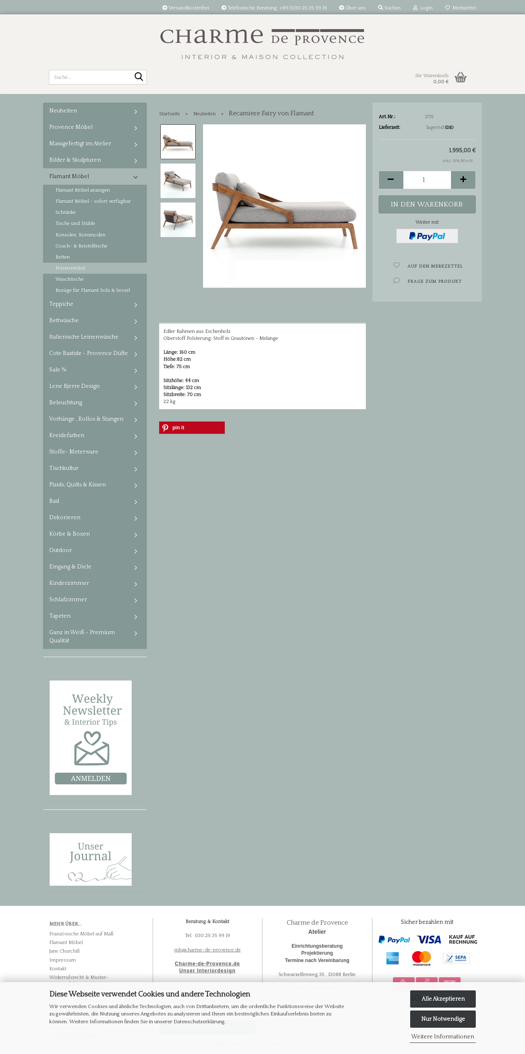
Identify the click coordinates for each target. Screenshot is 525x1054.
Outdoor (60, 550)
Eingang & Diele (70, 567)
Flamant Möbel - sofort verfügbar (93, 201)
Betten (62, 257)
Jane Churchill (64, 951)
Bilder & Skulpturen (75, 160)
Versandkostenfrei (185, 8)
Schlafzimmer (68, 599)
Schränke (65, 212)
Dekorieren (64, 517)
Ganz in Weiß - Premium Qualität (82, 636)
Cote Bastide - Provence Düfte (88, 353)
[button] (391, 180)
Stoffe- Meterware (73, 452)
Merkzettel (460, 8)
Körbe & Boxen (69, 534)
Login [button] (423, 8)
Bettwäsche (64, 320)
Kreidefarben (66, 435)
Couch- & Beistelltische (81, 246)
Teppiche (61, 304)
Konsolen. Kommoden (80, 235)
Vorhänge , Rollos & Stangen (86, 419)
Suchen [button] (389, 8)
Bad (54, 501)
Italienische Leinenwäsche (84, 337)
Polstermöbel (70, 268)
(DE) (449, 127)
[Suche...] (139, 77)
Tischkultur (63, 468)
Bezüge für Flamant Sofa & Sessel (92, 290)
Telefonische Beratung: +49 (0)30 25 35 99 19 (274, 8)
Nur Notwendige (443, 1019)
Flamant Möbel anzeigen (82, 190)
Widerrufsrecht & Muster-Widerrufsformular (79, 981)
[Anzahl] (427, 180)
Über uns (352, 8)
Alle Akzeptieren (443, 999)
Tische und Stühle (75, 223)
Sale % (57, 370)
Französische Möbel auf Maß (81, 934)
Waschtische (69, 279)
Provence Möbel (71, 127)
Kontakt (57, 969)
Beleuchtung (65, 402)
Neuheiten (63, 111)
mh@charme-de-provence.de (207, 950)
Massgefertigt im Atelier (80, 143)
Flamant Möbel (69, 176)
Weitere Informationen (442, 1036)
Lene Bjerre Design (74, 386)
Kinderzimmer (69, 583)
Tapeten (60, 616)
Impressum (62, 960)
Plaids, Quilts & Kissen (77, 484)
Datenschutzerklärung (199, 1021)
